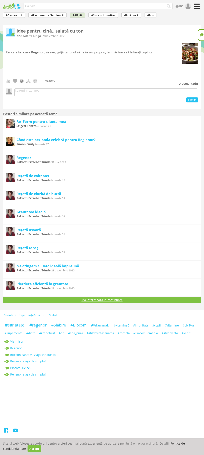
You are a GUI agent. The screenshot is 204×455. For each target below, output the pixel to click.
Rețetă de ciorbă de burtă (38, 195)
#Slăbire (58, 326)
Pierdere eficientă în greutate (42, 285)
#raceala (124, 334)
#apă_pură (75, 334)
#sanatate (14, 326)
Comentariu (188, 84)
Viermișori (17, 343)
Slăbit (53, 316)
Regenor (23, 158)
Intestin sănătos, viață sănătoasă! (33, 356)
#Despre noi (14, 15)
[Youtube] (15, 432)
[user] (187, 6)
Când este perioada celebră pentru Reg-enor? (56, 141)
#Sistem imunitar (103, 15)
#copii (156, 327)
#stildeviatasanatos (100, 334)
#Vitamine (172, 327)
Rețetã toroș (27, 249)
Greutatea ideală (31, 213)
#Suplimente (14, 334)
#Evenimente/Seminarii (47, 15)
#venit (186, 334)
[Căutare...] (168, 6)
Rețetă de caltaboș (32, 177)
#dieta (30, 334)
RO (179, 6)
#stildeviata (170, 334)
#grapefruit (47, 334)
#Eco (150, 15)
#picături (189, 327)
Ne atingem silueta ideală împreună (47, 267)
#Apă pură (131, 15)
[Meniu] (196, 8)
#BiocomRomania (145, 334)
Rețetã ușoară (28, 231)
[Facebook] (6, 432)
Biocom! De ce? (20, 369)
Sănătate (10, 316)
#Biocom (79, 326)
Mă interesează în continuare (102, 301)
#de (61, 334)
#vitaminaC (121, 327)
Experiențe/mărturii (32, 316)
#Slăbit (77, 15)
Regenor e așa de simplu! (28, 362)
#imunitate (141, 327)
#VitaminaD (100, 326)
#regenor (38, 326)
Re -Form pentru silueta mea (41, 122)
